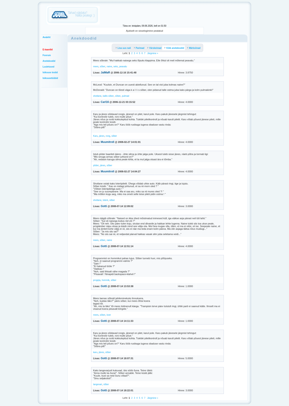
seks (115, 66)
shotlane (97, 96)
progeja (96, 280)
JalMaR (105, 72)
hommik (105, 280)
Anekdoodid (49, 61)
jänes (101, 136)
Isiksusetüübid (50, 78)
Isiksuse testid (50, 72)
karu (95, 352)
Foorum (47, 55)
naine (109, 66)
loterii (105, 200)
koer (109, 315)
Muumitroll (107, 142)
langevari (97, 384)
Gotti (104, 206)
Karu (95, 136)
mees (95, 66)
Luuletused (48, 67)
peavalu (123, 66)
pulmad (125, 96)
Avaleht (47, 37)
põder (96, 165)
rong (108, 136)
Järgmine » (152, 53)
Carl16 (105, 102)
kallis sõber (108, 96)
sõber (102, 66)
